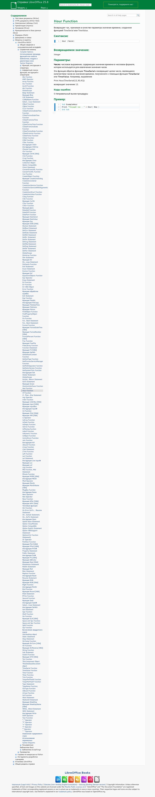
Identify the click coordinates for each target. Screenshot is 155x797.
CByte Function (28, 106)
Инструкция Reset (29, 576)
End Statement (27, 266)
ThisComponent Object (31, 661)
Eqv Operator (27, 278)
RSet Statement (28, 594)
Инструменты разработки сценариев (26, 758)
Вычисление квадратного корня (32, 631)
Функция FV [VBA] (29, 350)
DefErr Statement (29, 237)
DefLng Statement (29, 242)
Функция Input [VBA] (30, 404)
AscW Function (28, 86)
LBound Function (28, 445)
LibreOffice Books (77, 772)
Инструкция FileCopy (30, 303)
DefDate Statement (29, 233)
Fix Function (27, 318)
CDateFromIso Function (31, 133)
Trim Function (27, 677)
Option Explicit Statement (32, 528)
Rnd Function (27, 589)
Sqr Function (27, 627)
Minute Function (28, 474)
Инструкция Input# (29, 409)
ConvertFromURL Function (32, 169)
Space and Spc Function (31, 621)
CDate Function (28, 138)
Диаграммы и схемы (23, 37)
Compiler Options (26, 52)
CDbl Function (27, 140)
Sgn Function (27, 612)
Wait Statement (28, 697)
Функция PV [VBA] (29, 558)
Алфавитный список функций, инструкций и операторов (29, 72)
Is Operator (26, 418)
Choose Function (28, 149)
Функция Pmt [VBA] (30, 544)
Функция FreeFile (29, 343)
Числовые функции (29, 506)
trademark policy (65, 791)
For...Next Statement (30, 321)
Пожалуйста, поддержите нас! (120, 4)
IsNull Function (28, 431)
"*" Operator (27, 722)
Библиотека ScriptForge (31, 750)
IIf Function (26, 393)
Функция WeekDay (29, 702)
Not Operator (27, 497)
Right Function (27, 585)
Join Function (27, 440)
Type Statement (28, 684)
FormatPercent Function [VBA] (31, 337)
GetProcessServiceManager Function (32, 362)
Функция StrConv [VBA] (31, 643)
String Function (28, 650)
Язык (43, 7)
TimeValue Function (29, 670)
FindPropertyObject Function (29, 315)
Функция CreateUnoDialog (32, 178)
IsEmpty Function (29, 424)
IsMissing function (29, 429)
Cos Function (27, 174)
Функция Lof (27, 465)
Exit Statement (27, 296)
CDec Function (27, 142)
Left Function (27, 454)
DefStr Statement (29, 248)
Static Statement (28, 636)
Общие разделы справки (25, 764)
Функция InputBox (29, 406)
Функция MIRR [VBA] (30, 476)
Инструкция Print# (29, 548)
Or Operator (27, 539)
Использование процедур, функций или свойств (30, 55)
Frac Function (27, 341)
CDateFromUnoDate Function (30, 128)
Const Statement (28, 167)
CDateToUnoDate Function (32, 131)
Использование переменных (28, 739)
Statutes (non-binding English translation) (60, 784)
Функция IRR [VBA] (30, 415)
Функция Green (28, 384)
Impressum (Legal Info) (21, 784)
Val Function (27, 695)
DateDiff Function (29, 212)
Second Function (28, 598)
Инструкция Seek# (29, 603)
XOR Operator (27, 715)
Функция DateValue (30, 219)
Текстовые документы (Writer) (27, 18)
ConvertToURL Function (31, 172)
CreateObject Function (30, 176)
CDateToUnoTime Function (32, 124)
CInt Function (27, 156)
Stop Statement (28, 639)
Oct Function (27, 508)
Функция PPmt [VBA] (30, 546)
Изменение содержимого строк (32, 735)
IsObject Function (29, 436)
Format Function (28, 325)
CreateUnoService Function (32, 185)
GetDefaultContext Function (29, 355)
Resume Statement (29, 578)
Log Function (27, 467)
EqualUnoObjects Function (32, 275)
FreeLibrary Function (30, 345)
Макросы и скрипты (23, 40)
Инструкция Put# (29, 555)
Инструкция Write (29, 713)
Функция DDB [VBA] (30, 224)
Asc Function (27, 84)
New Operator (27, 494)
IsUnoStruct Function (30, 438)
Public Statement (28, 553)
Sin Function (27, 616)
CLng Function (27, 158)
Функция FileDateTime (31, 305)
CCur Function (27, 108)
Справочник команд (28, 49)
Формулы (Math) (21, 35)
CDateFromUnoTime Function (30, 121)
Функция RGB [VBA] (30, 582)
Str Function (27, 646)
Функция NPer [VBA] (30, 501)
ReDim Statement (29, 567)
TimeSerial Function (29, 668)
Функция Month (28, 483)
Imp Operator (27, 397)
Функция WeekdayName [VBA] (31, 705)
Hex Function (27, 388)
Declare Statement (29, 226)
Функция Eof (27, 273)
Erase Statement (28, 280)
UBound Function (29, 691)
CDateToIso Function (30, 136)
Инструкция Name (29, 492)
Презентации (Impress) (24, 25)
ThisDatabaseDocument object (31, 665)
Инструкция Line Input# (31, 460)
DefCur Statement (29, 230)
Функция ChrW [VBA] (30, 154)
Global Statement (29, 375)
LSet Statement (28, 449)
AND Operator (27, 79)
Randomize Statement (30, 564)
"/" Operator (26, 727)
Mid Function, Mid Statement (29, 471)
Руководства (25, 752)
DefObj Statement (29, 244)
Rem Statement (28, 571)
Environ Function (28, 271)
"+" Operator (27, 725)
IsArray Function (28, 420)
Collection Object (28, 163)
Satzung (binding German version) (92, 784)
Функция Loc (27, 463)
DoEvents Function (29, 264)
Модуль (21, 7)
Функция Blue (27, 95)
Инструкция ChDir (29, 145)
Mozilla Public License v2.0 (75, 787)
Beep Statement (28, 93)
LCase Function (28, 447)
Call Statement (27, 97)
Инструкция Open (29, 519)
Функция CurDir (28, 201)
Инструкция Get (28, 372)
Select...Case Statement (31, 102)
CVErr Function (28, 205)
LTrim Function (28, 451)
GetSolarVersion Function (32, 368)
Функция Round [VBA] (31, 591)
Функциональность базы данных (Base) (27, 31)
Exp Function (27, 298)
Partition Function (29, 542)
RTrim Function (28, 596)
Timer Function (28, 675)
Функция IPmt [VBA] (30, 413)
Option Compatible (29, 165)
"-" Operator (27, 720)
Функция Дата (27, 208)
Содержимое (19, 15)
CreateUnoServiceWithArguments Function (32, 188)
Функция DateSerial (30, 217)
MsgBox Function (29, 490)
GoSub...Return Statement (32, 379)
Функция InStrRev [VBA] (31, 402)
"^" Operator (27, 731)
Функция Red (27, 569)
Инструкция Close (29, 160)
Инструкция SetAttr (30, 607)
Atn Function (27, 88)
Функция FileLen (28, 309)
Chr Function (27, 151)
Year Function (27, 718)
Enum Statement (28, 269)
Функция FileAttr (28, 300)
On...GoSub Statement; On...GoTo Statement (31, 516)
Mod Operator (27, 481)
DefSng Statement (29, 246)
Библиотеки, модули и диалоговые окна (29, 59)
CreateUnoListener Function (29, 182)
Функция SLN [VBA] (30, 618)
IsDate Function (28, 422)
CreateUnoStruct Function (32, 192)
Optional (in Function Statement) (30, 536)
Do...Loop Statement (30, 262)
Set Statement (27, 609)
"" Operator (26, 729)
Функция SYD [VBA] (30, 657)
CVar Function (27, 203)
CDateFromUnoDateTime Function (31, 112)
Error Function (27, 289)
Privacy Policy (37, 784)
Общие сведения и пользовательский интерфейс (29, 46)
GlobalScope (27, 90)
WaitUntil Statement (30, 700)
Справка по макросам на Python (30, 754)
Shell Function (27, 614)
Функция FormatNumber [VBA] (31, 333)
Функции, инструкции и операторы (30, 66)
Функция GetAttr (28, 352)
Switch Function (28, 655)
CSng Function (27, 196)
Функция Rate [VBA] (30, 562)
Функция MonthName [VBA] (30, 486)
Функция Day (27, 221)
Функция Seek (27, 600)
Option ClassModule (30, 524)
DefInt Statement (29, 239)
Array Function (27, 81)
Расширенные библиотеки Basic (27, 746)
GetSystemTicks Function (31, 370)
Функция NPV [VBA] (30, 503)
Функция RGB (27, 580)
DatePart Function (29, 215)
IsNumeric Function (29, 433)
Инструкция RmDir (29, 587)
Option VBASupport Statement (29, 531)
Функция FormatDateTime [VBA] (32, 328)
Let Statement (27, 458)
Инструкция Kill (28, 442)
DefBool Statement (29, 228)
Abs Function (27, 77)
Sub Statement (28, 652)
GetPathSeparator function (32, 366)
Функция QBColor (29, 560)
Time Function (27, 673)
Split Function (27, 625)
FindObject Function (30, 312)
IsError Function (28, 427)
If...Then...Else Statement (31, 395)
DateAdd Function (29, 210)
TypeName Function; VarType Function (30, 687)
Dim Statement (28, 257)
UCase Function (28, 693)
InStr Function (27, 400)
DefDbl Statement (29, 235)
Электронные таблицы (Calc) (26, 23)
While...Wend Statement (31, 709)
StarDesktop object (29, 634)
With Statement (28, 711)
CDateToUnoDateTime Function (30, 116)
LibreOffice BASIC (24, 42)
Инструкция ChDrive (30, 147)
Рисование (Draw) (22, 28)
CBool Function (28, 104)
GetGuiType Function (30, 359)
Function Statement (29, 348)
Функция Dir (27, 260)
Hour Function (27, 391)
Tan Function (27, 659)
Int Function (26, 411)
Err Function (27, 284)
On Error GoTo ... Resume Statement (32, 511)
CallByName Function (30, 99)
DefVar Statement (29, 251)
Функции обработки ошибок (30, 292)
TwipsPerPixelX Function (31, 679)
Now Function (27, 499)
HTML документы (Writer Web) (27, 21)
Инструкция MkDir (29, 479)
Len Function (27, 456)
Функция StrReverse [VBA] (32, 648)
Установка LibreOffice (23, 761)
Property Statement (29, 551)
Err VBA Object (28, 287)
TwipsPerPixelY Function (31, 682)
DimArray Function (29, 255)
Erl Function (26, 282)
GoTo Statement (28, 382)
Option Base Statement (31, 521)
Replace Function (28, 573)
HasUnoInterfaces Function (32, 386)
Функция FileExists (29, 307)
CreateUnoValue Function (32, 194)
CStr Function (27, 199)
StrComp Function (29, 641)
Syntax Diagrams (26, 63)
